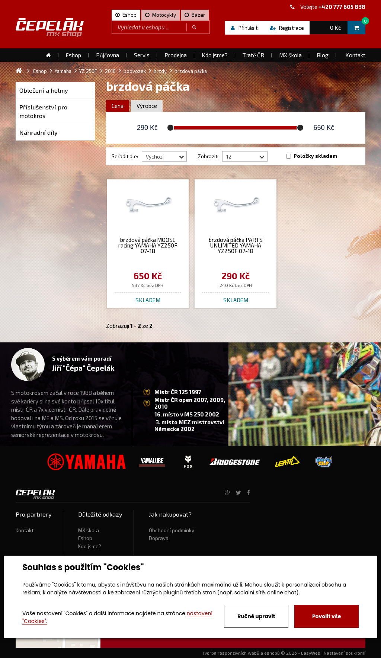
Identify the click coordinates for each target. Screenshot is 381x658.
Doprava (159, 538)
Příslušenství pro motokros (43, 111)
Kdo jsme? (89, 546)
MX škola (88, 530)
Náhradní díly (38, 132)
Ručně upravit (256, 616)
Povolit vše (326, 616)
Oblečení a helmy (43, 90)
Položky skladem (315, 156)
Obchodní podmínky (171, 530)
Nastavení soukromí (344, 652)
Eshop (85, 538)
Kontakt (24, 530)
